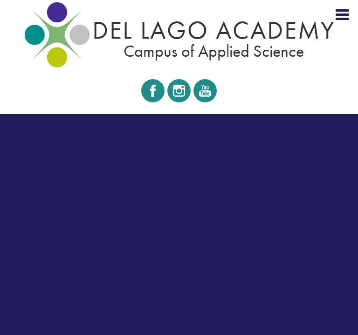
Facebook (153, 93)
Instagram (179, 93)
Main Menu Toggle (342, 14)
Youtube (204, 93)
